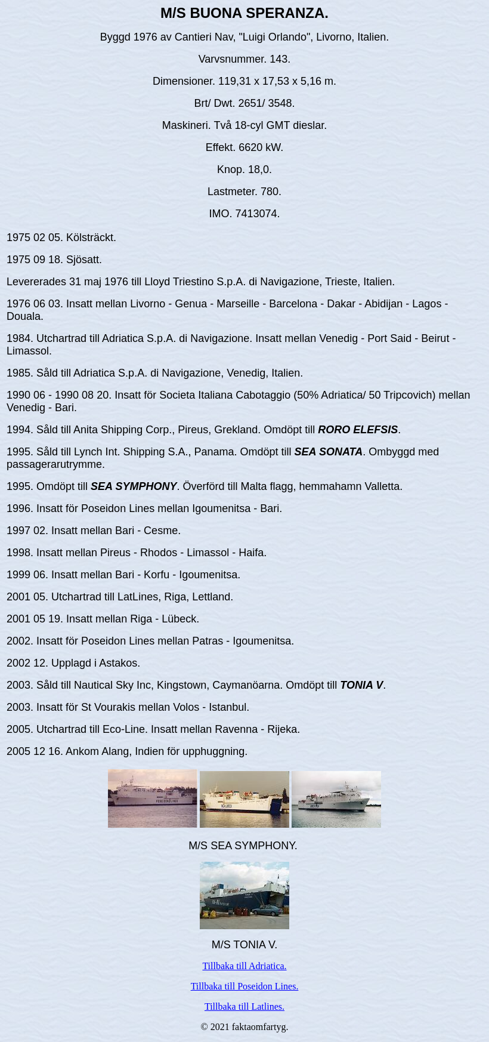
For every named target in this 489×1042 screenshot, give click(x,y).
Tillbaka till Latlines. (244, 1006)
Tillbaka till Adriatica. (244, 966)
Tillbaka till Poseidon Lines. (245, 986)
